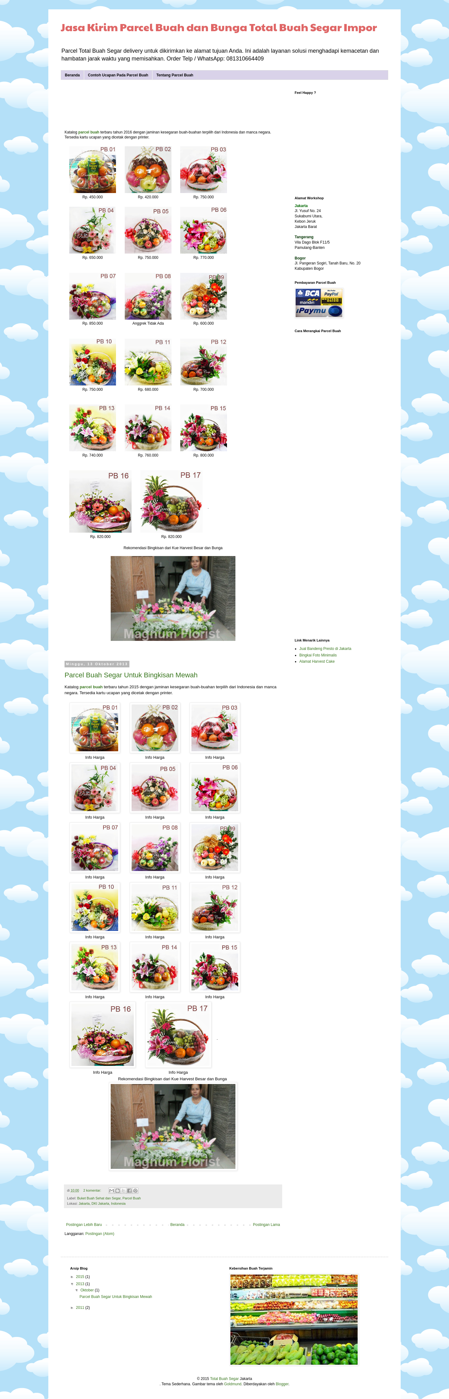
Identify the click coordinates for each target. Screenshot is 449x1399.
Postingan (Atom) (99, 1234)
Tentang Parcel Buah (174, 75)
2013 (80, 1284)
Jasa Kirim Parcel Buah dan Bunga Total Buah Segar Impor (219, 26)
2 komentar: (92, 1190)
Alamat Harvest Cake (317, 661)
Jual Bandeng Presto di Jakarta (325, 648)
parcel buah (88, 132)
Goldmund (232, 1384)
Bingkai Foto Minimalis (318, 655)
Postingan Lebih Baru (84, 1224)
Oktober (87, 1290)
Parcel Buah (132, 1198)
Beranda (72, 75)
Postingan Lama (266, 1224)
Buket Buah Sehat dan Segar (98, 1198)
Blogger (282, 1384)
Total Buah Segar (224, 1379)
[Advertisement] (178, 105)
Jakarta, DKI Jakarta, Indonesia (102, 1203)
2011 (80, 1307)
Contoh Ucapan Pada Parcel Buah (118, 75)
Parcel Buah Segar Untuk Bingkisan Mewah (131, 675)
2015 (80, 1277)
